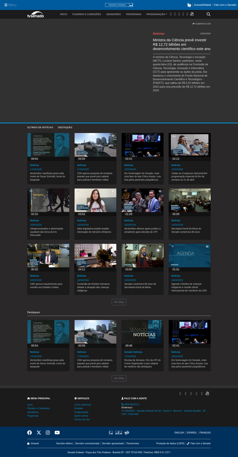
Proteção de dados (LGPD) (170, 443)
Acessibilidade (202, 4)
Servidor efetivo (64, 443)
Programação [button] (81, 412)
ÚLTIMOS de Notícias (40, 127)
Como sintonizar (82, 404)
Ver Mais (119, 302)
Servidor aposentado (113, 443)
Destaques (65, 127)
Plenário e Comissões (86, 14)
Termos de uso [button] (82, 419)
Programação (155, 14)
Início (30, 404)
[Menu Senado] (10, 5)
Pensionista (133, 443)
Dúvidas (78, 408)
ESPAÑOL (192, 432)
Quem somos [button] (81, 415)
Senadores (113, 14)
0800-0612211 (130, 404)
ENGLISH (179, 432)
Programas (133, 14)
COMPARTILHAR (202, 24)
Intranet (33, 443)
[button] (190, 5)
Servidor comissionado (87, 443)
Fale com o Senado (225, 4)
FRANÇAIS (205, 432)
